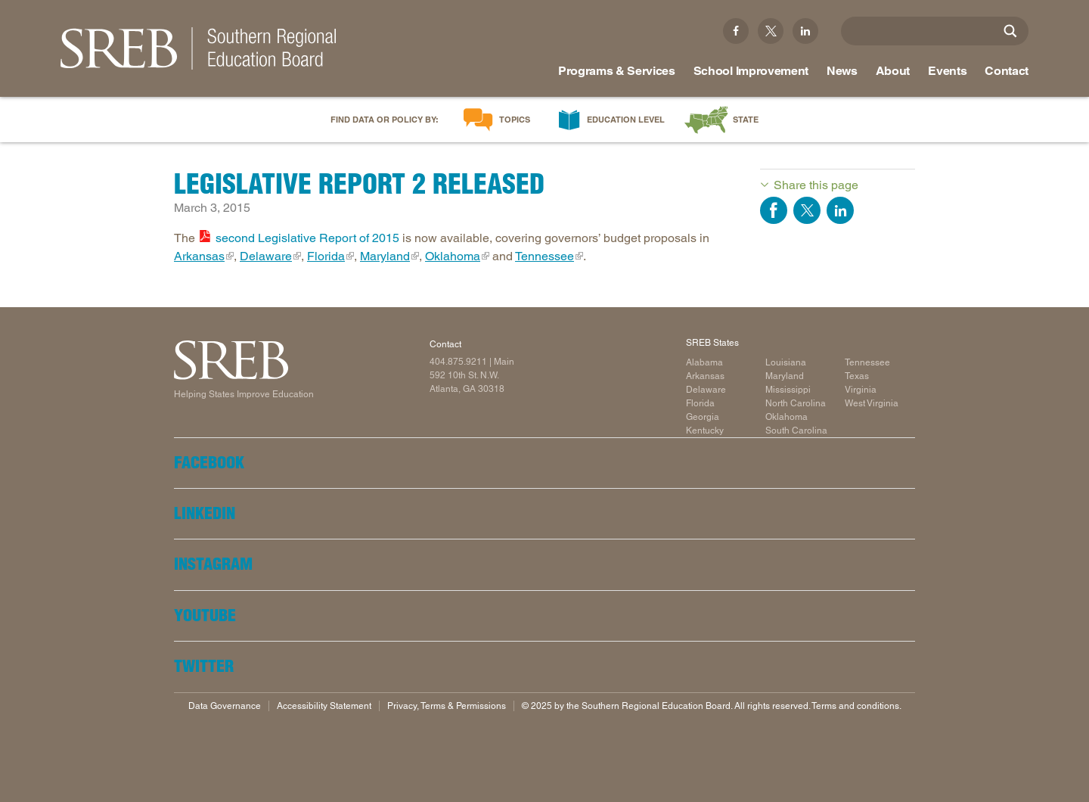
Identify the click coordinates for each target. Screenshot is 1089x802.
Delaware (266, 256)
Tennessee (544, 256)
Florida (326, 256)
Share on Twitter (807, 210)
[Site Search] (1010, 31)
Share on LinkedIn (840, 210)
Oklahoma (452, 256)
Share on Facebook (773, 210)
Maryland (385, 256)
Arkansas (199, 256)
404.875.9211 (458, 361)
